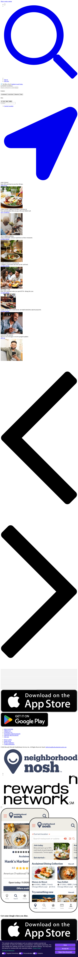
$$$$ (10, 101)
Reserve (17, 94)
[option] (40, 143)
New (21, 94)
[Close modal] (1, 807)
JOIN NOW (4, 185)
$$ (4, 101)
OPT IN (3, 338)
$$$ (7, 101)
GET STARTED (5, 212)
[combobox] (8, 103)
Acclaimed (3, 94)
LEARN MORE (5, 239)
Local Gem (10, 94)
